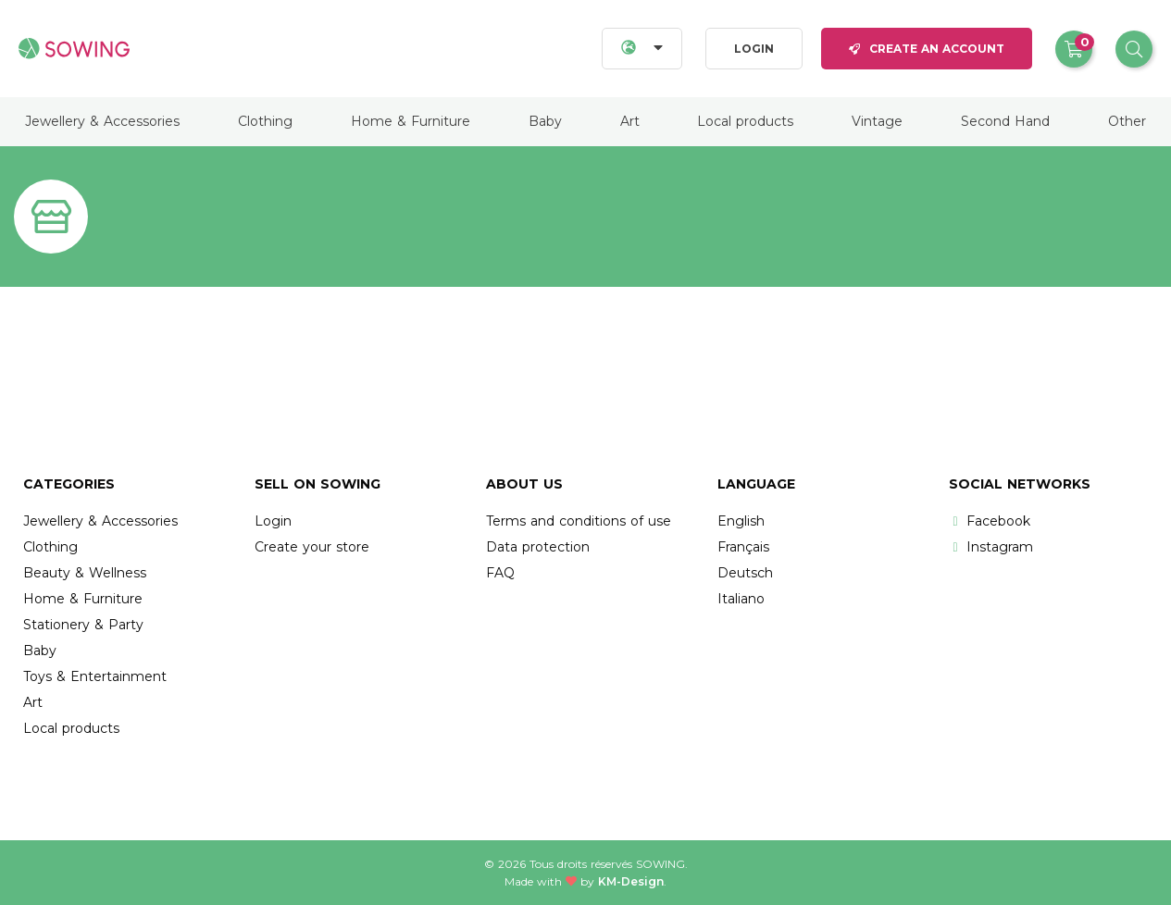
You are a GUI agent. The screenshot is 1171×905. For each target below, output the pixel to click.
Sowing (660, 864)
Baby (545, 121)
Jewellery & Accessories (102, 121)
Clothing (265, 121)
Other (1127, 121)
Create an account (926, 49)
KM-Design (631, 881)
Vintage (877, 121)
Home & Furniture (410, 121)
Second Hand (1005, 121)
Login (754, 49)
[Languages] (642, 48)
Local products (745, 121)
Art (630, 121)
